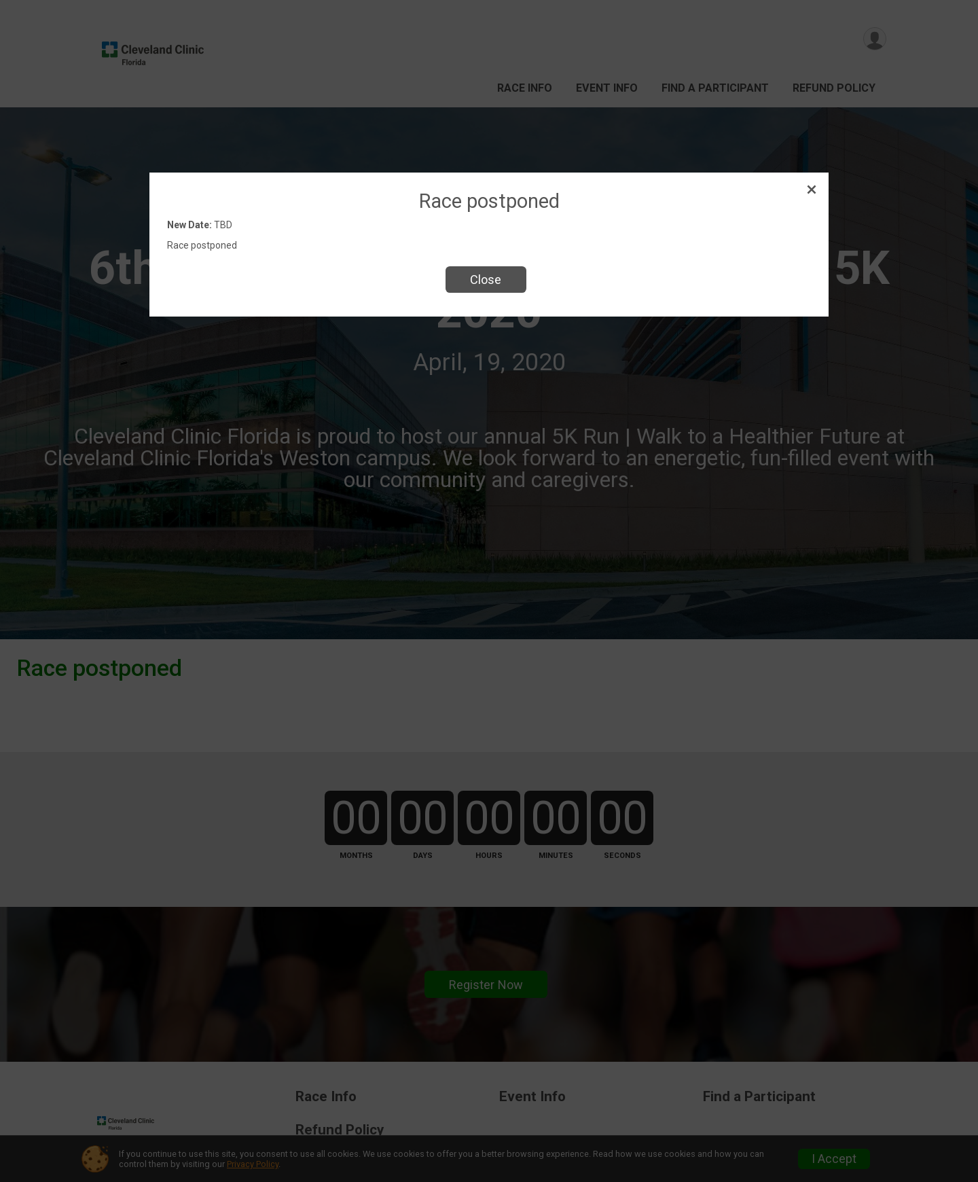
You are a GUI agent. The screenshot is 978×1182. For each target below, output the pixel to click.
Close (485, 279)
